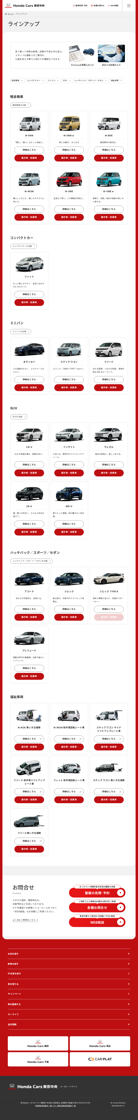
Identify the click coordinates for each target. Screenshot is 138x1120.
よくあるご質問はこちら (24, 922)
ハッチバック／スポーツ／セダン (89, 80)
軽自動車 (16, 80)
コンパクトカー (33, 80)
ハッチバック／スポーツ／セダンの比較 (30, 562)
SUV (65, 80)
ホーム (10, 14)
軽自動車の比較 (19, 105)
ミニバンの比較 (19, 332)
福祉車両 (115, 80)
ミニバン (52, 80)
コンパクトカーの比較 (22, 247)
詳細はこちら (29, 150)
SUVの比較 (18, 418)
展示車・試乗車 (29, 158)
